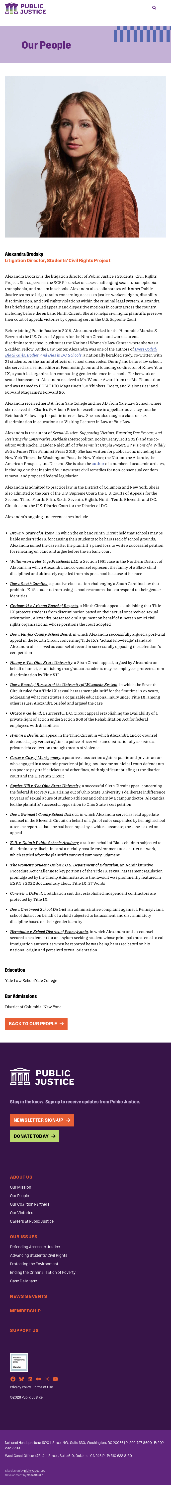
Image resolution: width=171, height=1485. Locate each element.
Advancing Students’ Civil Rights (38, 1255)
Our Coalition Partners (29, 1204)
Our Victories (21, 1213)
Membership (25, 1310)
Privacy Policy (20, 1387)
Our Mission (20, 1187)
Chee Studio (35, 1475)
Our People (19, 1196)
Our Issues (24, 1236)
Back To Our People (33, 1023)
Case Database (23, 1281)
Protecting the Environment (34, 1264)
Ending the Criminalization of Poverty (43, 1272)
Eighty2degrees (34, 1470)
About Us (21, 1177)
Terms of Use (43, 1387)
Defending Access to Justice (35, 1247)
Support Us (24, 1330)
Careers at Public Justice (32, 1221)
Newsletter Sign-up (39, 1120)
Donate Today (31, 1136)
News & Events (28, 1296)
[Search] (154, 8)
